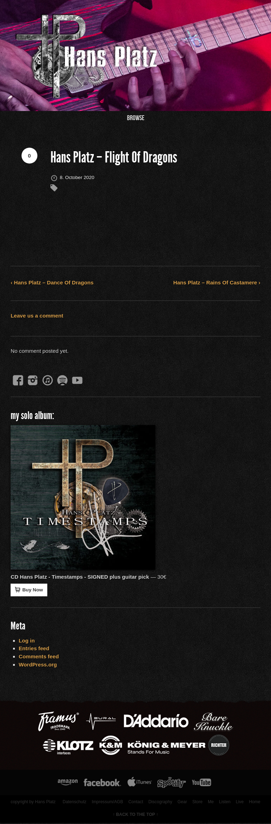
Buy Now (29, 590)
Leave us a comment (37, 316)
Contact (135, 802)
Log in (27, 641)
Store (197, 802)
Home (254, 802)
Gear (182, 802)
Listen (224, 802)
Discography (160, 802)
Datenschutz (74, 802)
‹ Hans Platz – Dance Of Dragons (52, 283)
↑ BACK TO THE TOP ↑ (135, 815)
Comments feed (39, 657)
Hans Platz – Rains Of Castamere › (216, 283)
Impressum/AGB (106, 802)
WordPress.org (38, 665)
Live (239, 802)
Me (210, 802)
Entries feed (34, 649)
